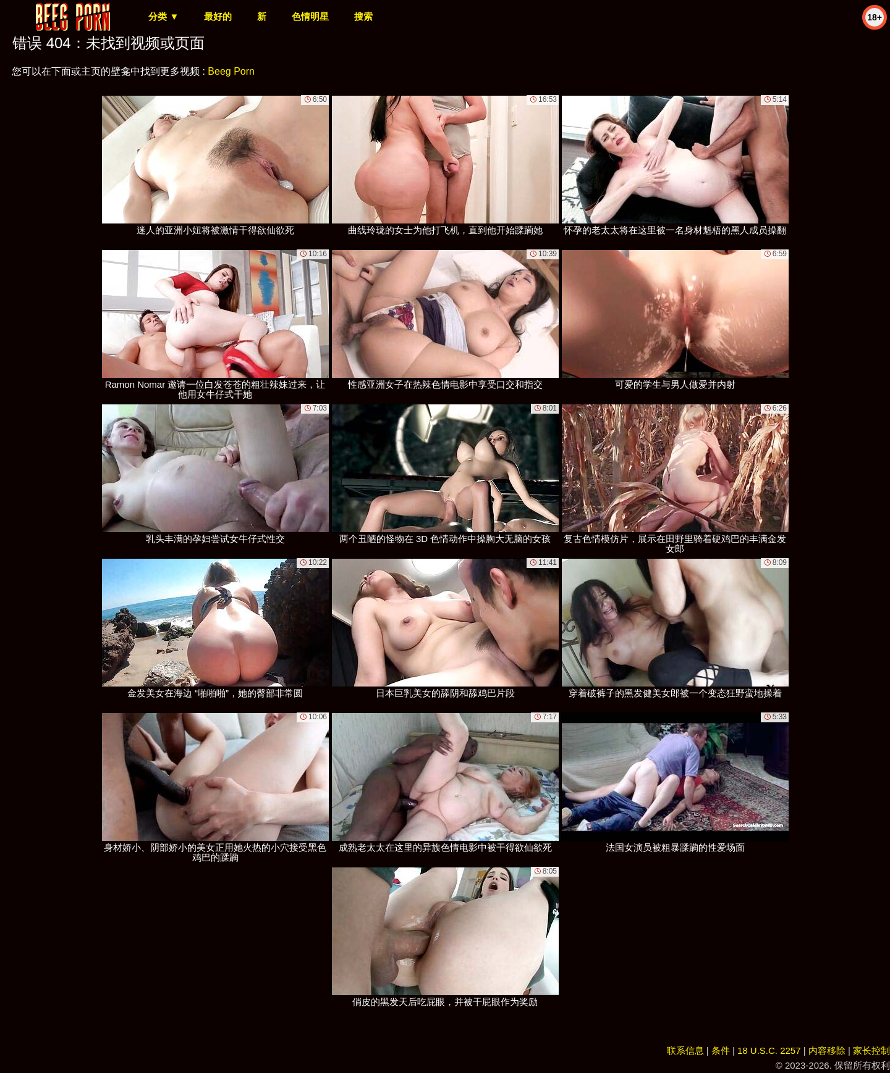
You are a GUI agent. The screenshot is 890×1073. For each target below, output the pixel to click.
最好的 (218, 16)
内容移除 (827, 1050)
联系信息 (685, 1050)
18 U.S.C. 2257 (769, 1050)
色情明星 (310, 16)
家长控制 (871, 1050)
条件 (720, 1050)
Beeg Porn (231, 71)
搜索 (363, 16)
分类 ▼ (163, 16)
